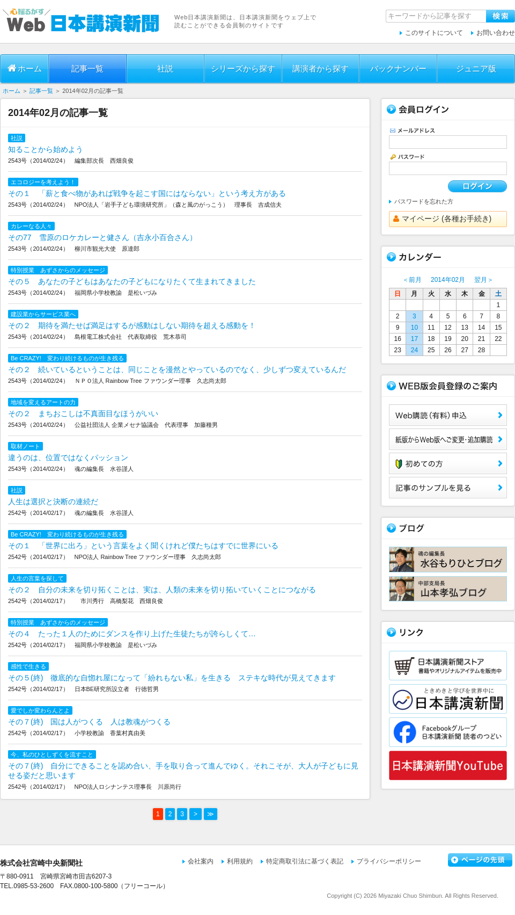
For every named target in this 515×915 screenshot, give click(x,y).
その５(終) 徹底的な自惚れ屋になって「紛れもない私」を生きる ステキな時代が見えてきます (172, 677)
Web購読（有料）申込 (448, 415)
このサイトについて (434, 33)
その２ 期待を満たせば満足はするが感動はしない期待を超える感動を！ (132, 325)
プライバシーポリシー (389, 861)
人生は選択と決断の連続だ (53, 501)
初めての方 (448, 463)
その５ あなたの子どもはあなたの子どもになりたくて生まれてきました (132, 281)
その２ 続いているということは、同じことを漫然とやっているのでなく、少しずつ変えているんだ (177, 369)
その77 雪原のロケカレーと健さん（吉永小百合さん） (102, 237)
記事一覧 (87, 68)
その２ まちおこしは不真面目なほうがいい (83, 413)
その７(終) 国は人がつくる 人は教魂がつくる (89, 721)
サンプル (448, 487)
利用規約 (240, 861)
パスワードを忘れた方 (423, 201)
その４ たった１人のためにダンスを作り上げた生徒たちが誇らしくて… (132, 633)
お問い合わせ (495, 33)
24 (414, 350)
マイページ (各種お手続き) (442, 218)
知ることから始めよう (45, 149)
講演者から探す (320, 68)
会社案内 (201, 861)
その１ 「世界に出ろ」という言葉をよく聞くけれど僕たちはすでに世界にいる (143, 545)
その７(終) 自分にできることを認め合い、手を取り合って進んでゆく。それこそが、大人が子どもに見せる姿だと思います (183, 770)
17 (414, 339)
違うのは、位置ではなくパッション (68, 457)
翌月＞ (484, 280)
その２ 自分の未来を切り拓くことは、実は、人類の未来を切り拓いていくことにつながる (162, 589)
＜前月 (412, 280)
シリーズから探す (243, 68)
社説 (165, 68)
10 (414, 327)
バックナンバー (398, 68)
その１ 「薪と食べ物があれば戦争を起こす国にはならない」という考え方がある (147, 193)
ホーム (25, 68)
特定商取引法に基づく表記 (304, 861)
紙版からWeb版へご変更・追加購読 (448, 439)
